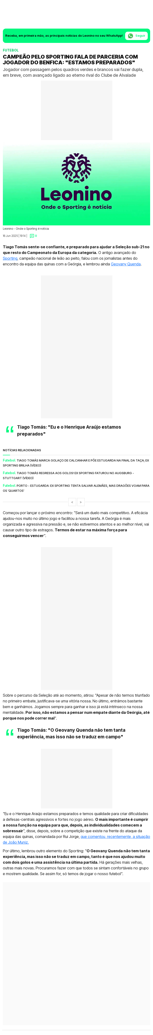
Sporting (10, 258)
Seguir (136, 36)
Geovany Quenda (126, 264)
